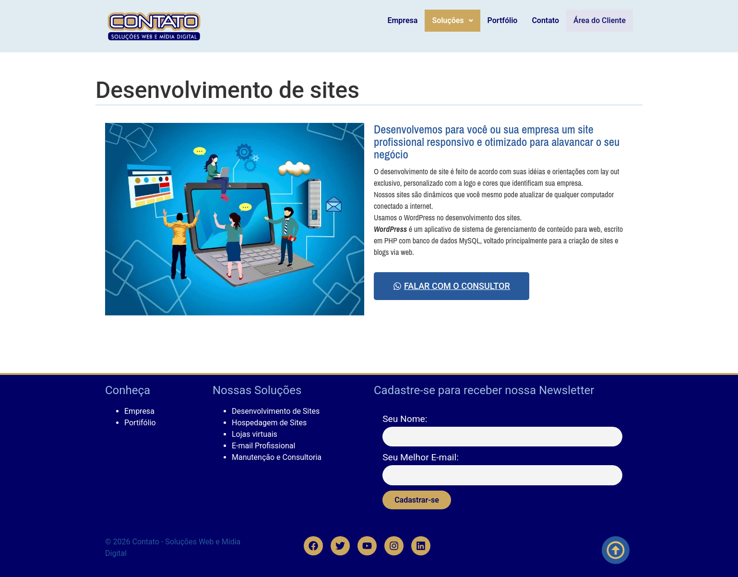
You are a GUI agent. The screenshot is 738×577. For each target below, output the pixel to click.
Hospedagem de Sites (269, 422)
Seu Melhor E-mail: (420, 457)
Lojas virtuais (254, 434)
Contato (548, 20)
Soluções (455, 20)
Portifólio (140, 422)
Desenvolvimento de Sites (276, 411)
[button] (455, 21)
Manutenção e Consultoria (276, 457)
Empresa (405, 20)
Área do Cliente (601, 20)
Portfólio (505, 20)
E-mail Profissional (263, 445)
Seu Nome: (404, 418)
